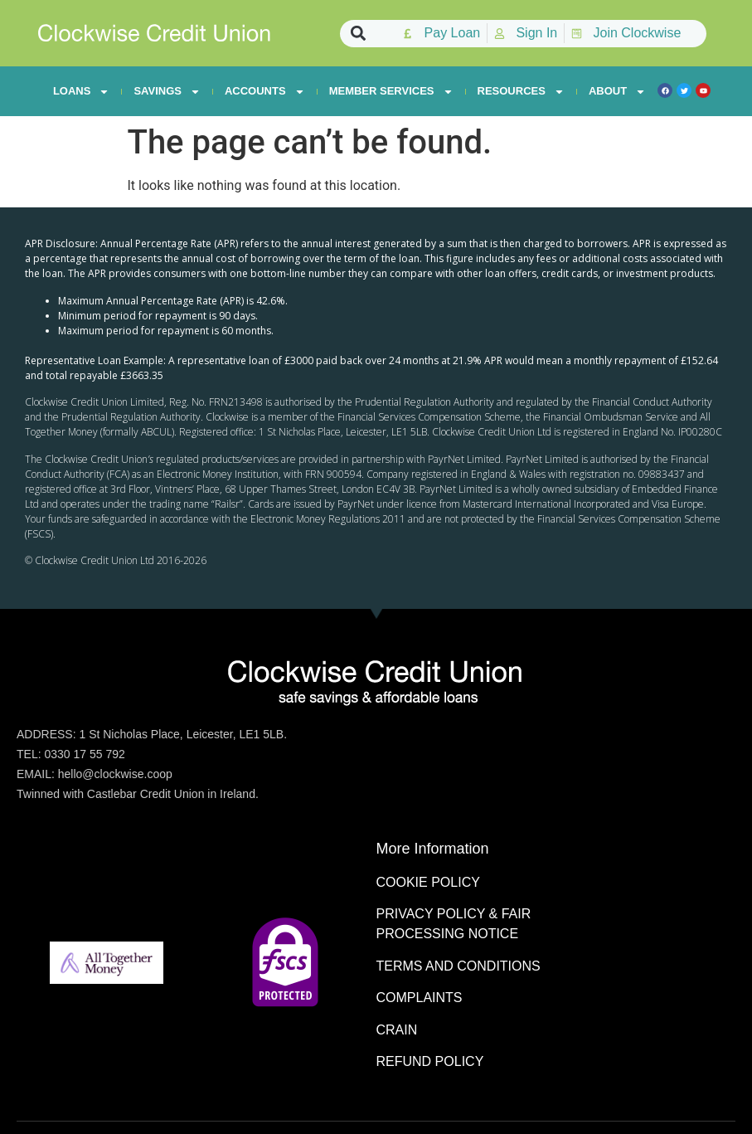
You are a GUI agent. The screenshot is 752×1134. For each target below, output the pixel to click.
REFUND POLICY (430, 1061)
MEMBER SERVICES (391, 91)
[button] (358, 33)
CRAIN (397, 1030)
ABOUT (617, 91)
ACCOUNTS (265, 91)
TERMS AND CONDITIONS (458, 966)
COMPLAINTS (419, 997)
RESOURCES (521, 91)
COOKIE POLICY (428, 882)
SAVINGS (167, 91)
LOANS (81, 91)
